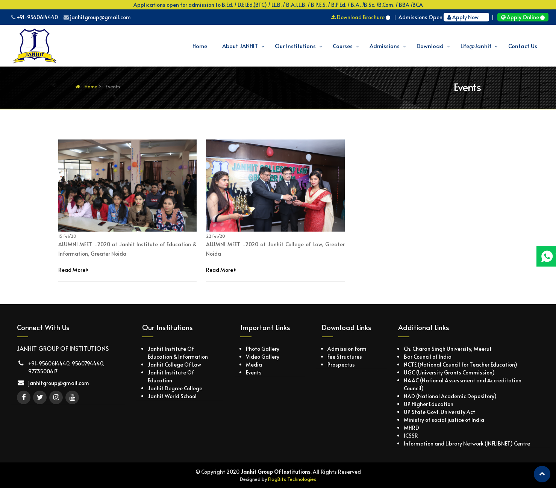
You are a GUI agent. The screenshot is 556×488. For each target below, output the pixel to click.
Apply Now (466, 17)
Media (254, 364)
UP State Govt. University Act (439, 411)
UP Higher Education (428, 404)
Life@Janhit (476, 46)
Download (430, 46)
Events (254, 372)
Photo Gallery (262, 348)
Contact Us (522, 46)
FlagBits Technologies (292, 479)
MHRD (411, 427)
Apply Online (523, 17)
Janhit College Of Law (174, 364)
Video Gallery (262, 356)
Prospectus (341, 364)
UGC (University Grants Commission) (449, 372)
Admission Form (347, 348)
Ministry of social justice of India (444, 419)
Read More (73, 269)
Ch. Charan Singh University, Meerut (448, 348)
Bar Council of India (427, 356)
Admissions (385, 46)
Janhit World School (172, 396)
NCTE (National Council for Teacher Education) (460, 364)
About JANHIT (240, 46)
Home (199, 46)
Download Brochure (361, 17)
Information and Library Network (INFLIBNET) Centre (467, 443)
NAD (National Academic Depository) (450, 396)
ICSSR (411, 435)
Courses (343, 46)
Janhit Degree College (175, 388)
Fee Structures (344, 356)
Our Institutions (295, 46)
